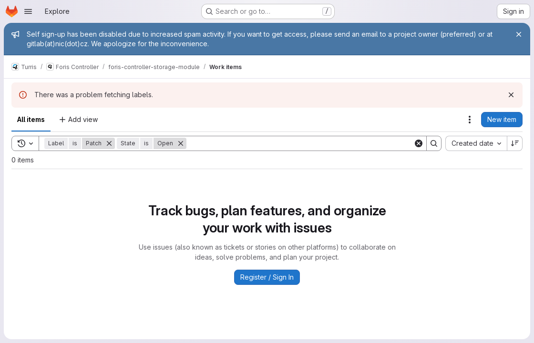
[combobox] (476, 143)
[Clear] (418, 143)
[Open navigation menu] (28, 11)
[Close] (518, 34)
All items (31, 119)
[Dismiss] (511, 95)
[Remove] (109, 143)
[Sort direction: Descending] (515, 143)
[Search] (299, 143)
